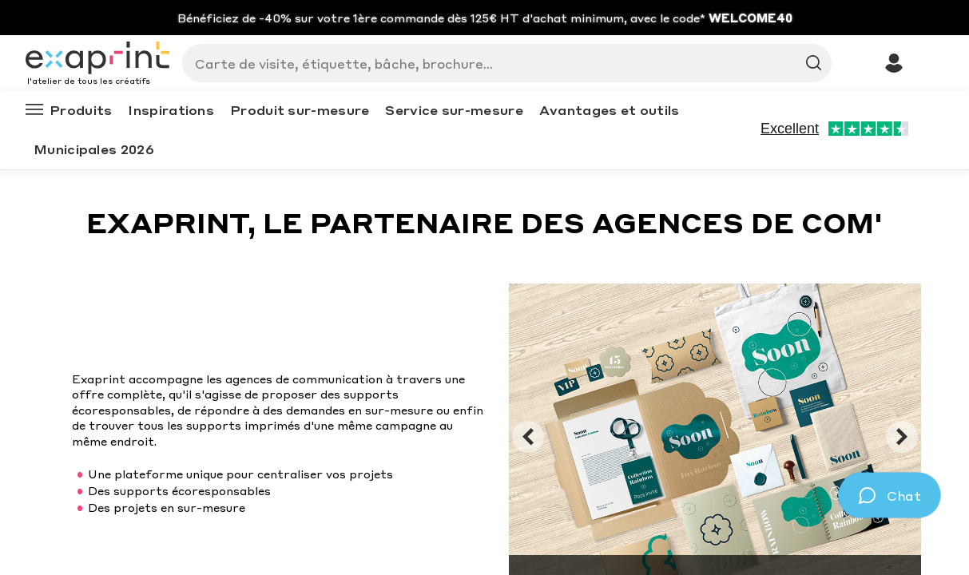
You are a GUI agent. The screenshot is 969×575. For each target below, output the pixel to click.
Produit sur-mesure (299, 109)
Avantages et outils (609, 109)
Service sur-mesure (453, 109)
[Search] (500, 63)
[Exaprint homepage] (97, 59)
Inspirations (171, 109)
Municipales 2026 (94, 149)
